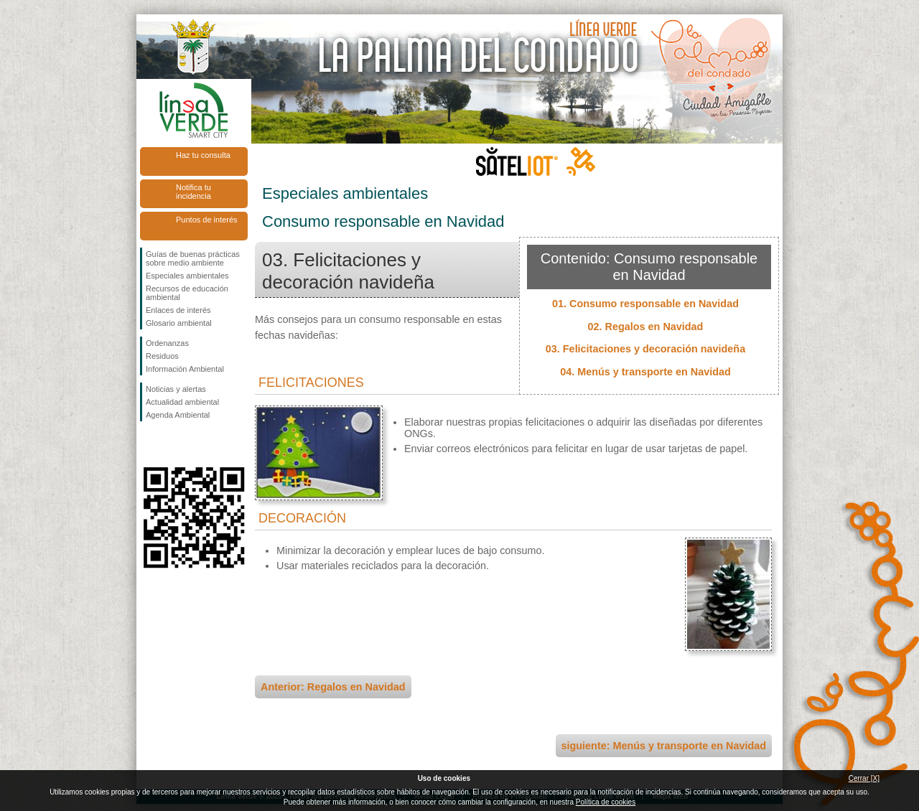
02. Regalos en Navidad (646, 326)
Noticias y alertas (176, 389)
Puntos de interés (207, 219)
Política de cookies (605, 802)
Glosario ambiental (179, 323)
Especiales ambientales (187, 275)
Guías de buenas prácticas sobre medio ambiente (193, 258)
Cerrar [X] (864, 778)
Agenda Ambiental (178, 415)
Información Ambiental (185, 369)
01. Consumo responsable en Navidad (645, 303)
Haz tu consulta (203, 155)
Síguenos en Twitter (172, 444)
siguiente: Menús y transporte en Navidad (663, 745)
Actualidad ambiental (182, 402)
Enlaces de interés (178, 310)
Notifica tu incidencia (193, 191)
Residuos (162, 356)
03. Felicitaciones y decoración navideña (645, 349)
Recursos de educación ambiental (187, 292)
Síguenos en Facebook (148, 444)
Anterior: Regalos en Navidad (333, 687)
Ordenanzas (167, 343)
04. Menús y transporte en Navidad (645, 372)
